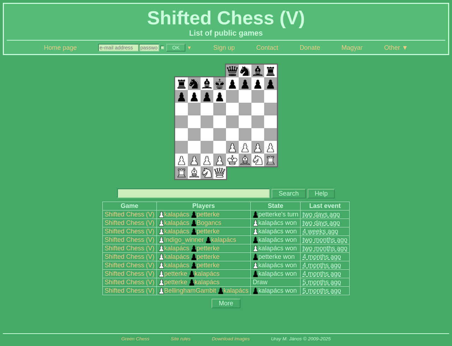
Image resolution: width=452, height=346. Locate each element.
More (226, 303)
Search (289, 193)
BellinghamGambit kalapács (204, 290)
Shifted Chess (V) (129, 214)
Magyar (352, 47)
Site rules (180, 338)
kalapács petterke (189, 214)
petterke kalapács (189, 273)
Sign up (224, 47)
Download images (231, 338)
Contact (267, 47)
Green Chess (135, 338)
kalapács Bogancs (190, 222)
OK (176, 47)
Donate (309, 47)
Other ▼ (396, 47)
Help (321, 193)
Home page (60, 47)
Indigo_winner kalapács (197, 239)
